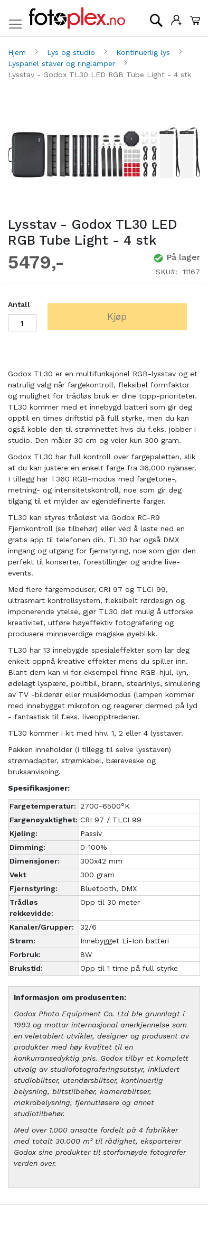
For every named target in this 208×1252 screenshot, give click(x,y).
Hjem (18, 52)
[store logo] (77, 18)
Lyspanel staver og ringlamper (63, 63)
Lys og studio (72, 52)
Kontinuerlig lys (144, 52)
